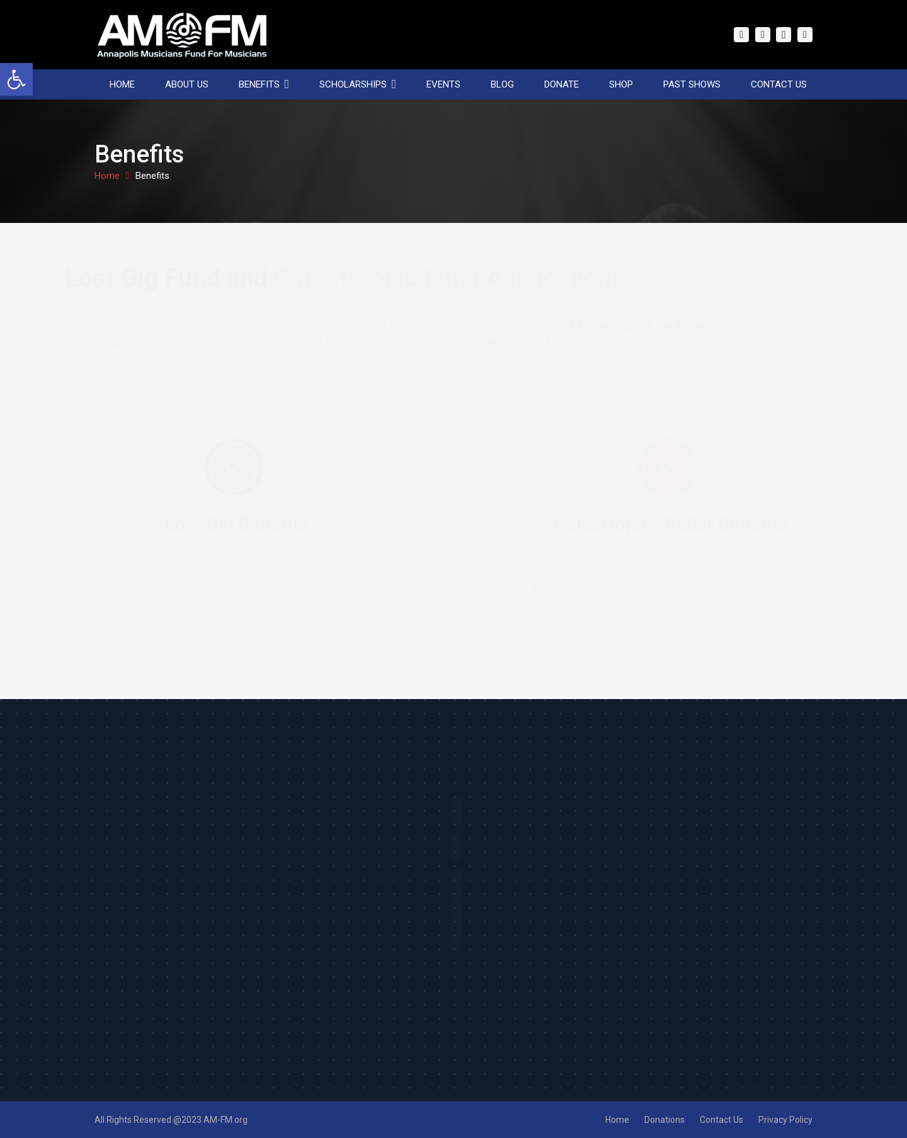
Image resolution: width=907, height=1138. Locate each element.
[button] (16, 79)
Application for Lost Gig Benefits (182, 606)
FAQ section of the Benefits (675, 325)
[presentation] (451, 983)
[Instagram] (783, 34)
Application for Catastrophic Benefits (592, 589)
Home (617, 1120)
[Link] (182, 34)
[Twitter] (762, 34)
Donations (664, 1120)
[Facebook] (741, 34)
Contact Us (721, 1120)
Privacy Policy (785, 1120)
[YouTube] (805, 34)
